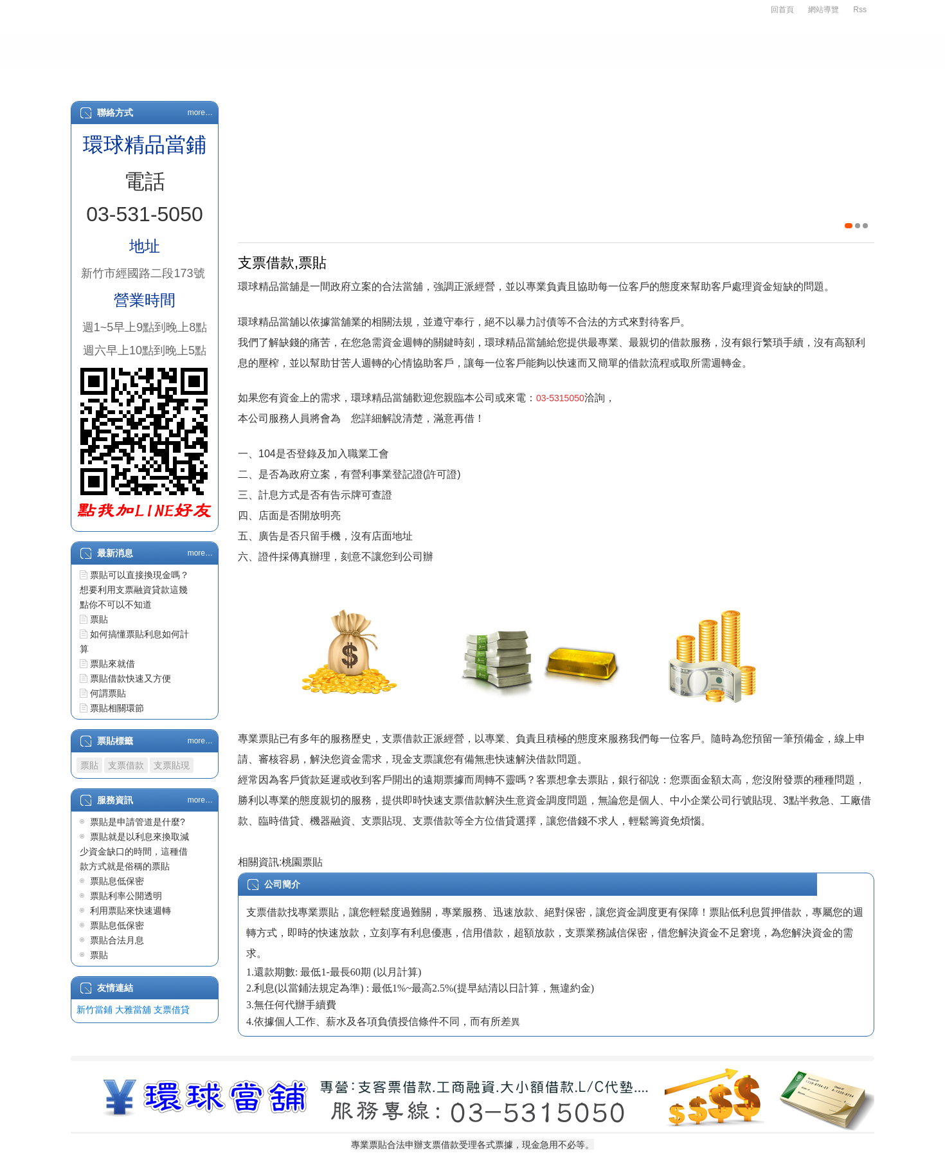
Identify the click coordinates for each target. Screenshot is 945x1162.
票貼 (99, 619)
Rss (860, 9)
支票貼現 (172, 765)
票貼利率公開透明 (126, 896)
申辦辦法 (248, 78)
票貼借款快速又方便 (130, 678)
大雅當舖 (133, 1009)
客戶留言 (820, 78)
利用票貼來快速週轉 (130, 910)
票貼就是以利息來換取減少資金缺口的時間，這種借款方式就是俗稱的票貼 (134, 851)
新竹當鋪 (94, 1009)
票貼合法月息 (117, 940)
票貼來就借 (112, 663)
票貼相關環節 (117, 708)
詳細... (858, 884)
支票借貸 (172, 1009)
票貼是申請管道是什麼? (137, 822)
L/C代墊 (606, 78)
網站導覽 (823, 9)
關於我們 (176, 78)
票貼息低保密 (117, 881)
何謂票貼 (108, 693)
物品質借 (536, 78)
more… (200, 112)
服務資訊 (748, 78)
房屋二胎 (464, 78)
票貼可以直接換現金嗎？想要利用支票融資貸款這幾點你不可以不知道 (134, 590)
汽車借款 (392, 78)
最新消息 (676, 78)
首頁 (113, 78)
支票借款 (320, 78)
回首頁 (782, 9)
